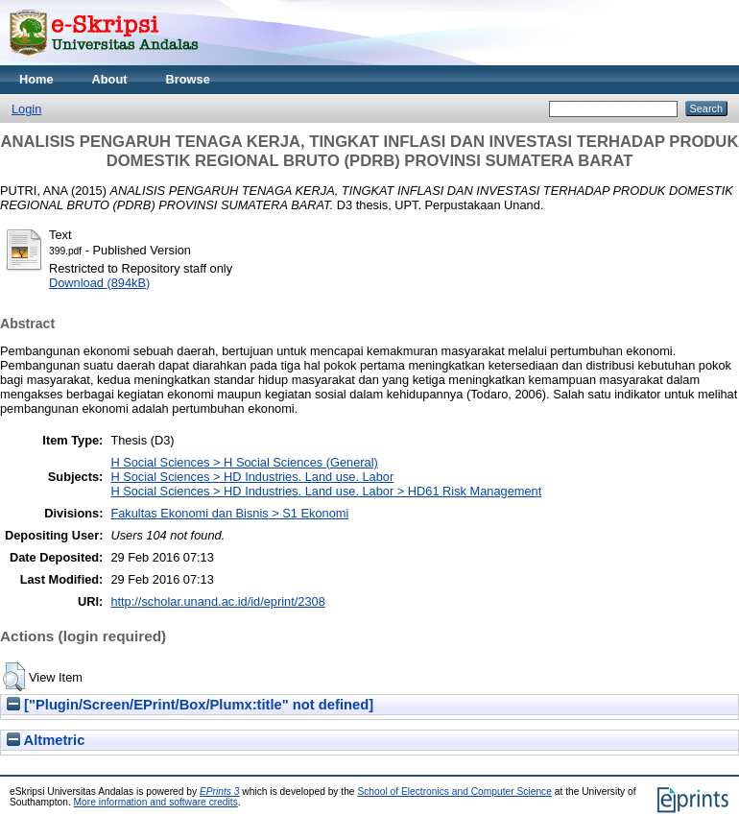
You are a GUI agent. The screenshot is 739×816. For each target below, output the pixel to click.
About (110, 79)
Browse (188, 79)
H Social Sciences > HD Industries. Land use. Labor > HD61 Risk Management (325, 491)
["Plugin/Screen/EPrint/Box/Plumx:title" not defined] (190, 704)
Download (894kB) (99, 283)
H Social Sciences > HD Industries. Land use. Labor (251, 476)
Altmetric (45, 740)
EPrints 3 (220, 791)
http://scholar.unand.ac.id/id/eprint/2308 (217, 601)
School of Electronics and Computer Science (454, 791)
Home (36, 79)
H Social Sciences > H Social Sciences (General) (243, 462)
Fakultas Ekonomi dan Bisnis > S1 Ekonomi (229, 513)
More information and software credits (156, 802)
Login (26, 109)
